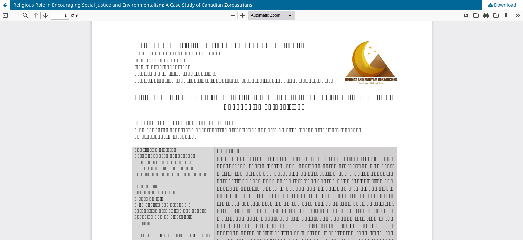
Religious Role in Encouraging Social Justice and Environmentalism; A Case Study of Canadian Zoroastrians (132, 5)
